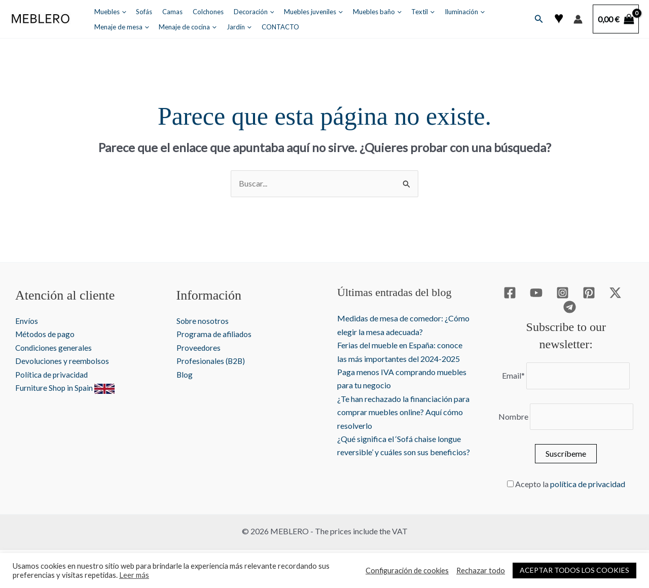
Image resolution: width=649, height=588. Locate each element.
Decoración (238, 11)
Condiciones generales (54, 347)
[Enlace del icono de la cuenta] (578, 19)
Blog (184, 374)
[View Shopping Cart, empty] (616, 19)
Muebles (109, 11)
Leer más (134, 575)
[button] (539, 19)
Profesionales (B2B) (211, 360)
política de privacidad (587, 484)
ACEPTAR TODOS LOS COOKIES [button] (574, 570)
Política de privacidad (53, 374)
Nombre (513, 416)
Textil (397, 11)
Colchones (196, 12)
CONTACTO (207, 27)
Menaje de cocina (122, 26)
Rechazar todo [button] (480, 570)
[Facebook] (509, 292)
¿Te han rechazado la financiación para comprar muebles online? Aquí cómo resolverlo (403, 412)
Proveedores (198, 347)
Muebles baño (355, 11)
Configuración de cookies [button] (407, 570)
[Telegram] (569, 307)
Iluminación (435, 11)
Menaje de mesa (489, 11)
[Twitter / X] (615, 292)
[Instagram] (562, 292)
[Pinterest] (589, 292)
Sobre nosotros (203, 320)
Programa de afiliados (214, 334)
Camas (164, 12)
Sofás (139, 12)
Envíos (26, 320)
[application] (120, 11)
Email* (513, 375)
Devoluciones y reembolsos (63, 360)
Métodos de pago (46, 334)
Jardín (169, 26)
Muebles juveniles (294, 11)
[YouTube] (536, 292)
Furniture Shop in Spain (65, 387)
